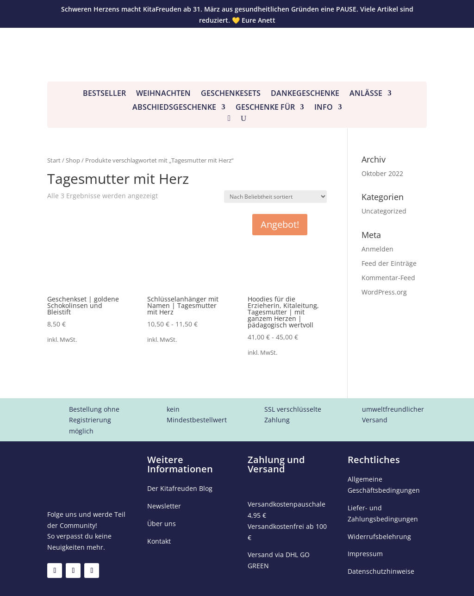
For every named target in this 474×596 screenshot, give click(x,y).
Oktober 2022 (382, 173)
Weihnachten (163, 94)
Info (323, 108)
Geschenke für (265, 108)
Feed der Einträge (389, 263)
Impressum (365, 553)
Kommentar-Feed (388, 277)
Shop (73, 160)
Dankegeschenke (305, 94)
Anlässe (365, 94)
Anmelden (377, 249)
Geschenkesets (231, 94)
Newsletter (164, 506)
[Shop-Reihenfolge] (275, 196)
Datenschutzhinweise (381, 571)
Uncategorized (384, 211)
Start (54, 160)
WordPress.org (384, 292)
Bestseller (104, 94)
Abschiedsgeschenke (174, 108)
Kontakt (159, 541)
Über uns (161, 523)
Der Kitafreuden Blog (179, 488)
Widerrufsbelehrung (379, 536)
